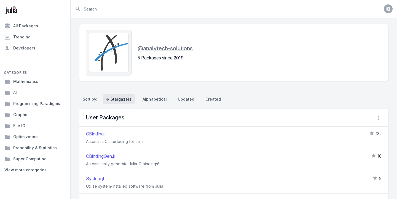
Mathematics (21, 81)
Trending (17, 37)
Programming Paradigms (32, 103)
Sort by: (91, 99)
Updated (186, 99)
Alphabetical (155, 99)
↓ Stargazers (119, 99)
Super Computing (25, 159)
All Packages (21, 26)
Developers (19, 48)
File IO (14, 126)
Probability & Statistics (30, 148)
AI (10, 92)
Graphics (17, 114)
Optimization (21, 137)
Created (213, 99)
